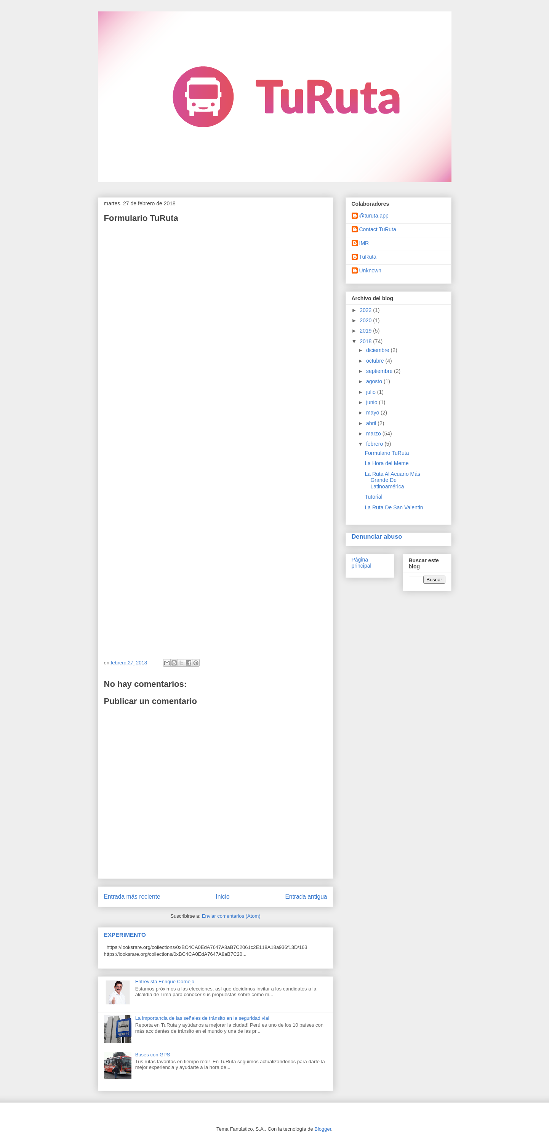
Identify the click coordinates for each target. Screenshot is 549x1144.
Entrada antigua (306, 896)
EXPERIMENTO (125, 934)
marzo (374, 433)
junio (372, 402)
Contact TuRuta (377, 229)
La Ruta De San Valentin (394, 507)
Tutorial (373, 497)
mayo (373, 413)
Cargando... (218, 437)
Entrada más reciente (132, 896)
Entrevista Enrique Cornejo (164, 981)
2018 (366, 341)
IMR (364, 243)
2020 (366, 320)
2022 (366, 310)
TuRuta (367, 257)
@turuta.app (374, 216)
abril (372, 423)
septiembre (380, 371)
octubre (376, 361)
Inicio (222, 896)
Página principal (361, 563)
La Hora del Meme (386, 463)
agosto (375, 381)
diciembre (378, 350)
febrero (375, 444)
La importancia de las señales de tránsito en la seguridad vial (202, 1018)
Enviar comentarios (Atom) (231, 916)
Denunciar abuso (377, 536)
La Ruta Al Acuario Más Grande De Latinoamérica (392, 480)
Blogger (322, 1129)
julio (371, 392)
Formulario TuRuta (387, 453)
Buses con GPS (152, 1055)
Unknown (370, 270)
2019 (366, 331)
